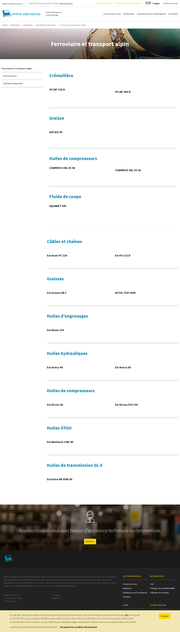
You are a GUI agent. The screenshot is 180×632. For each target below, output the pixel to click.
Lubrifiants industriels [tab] (13, 83)
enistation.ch (66, 3)
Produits (173, 13)
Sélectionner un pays (13, 4)
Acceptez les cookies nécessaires (78, 626)
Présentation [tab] (10, 76)
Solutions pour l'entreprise (151, 13)
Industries (128, 13)
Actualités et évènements (128, 3)
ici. (126, 615)
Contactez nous (112, 13)
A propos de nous (105, 3)
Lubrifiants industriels (46, 25)
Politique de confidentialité (162, 588)
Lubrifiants (28, 25)
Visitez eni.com (170, 3)
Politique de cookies (159, 592)
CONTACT (90, 541)
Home (5, 25)
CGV (152, 584)
